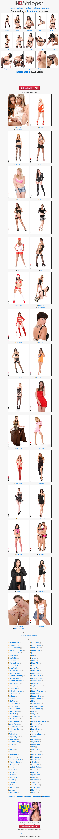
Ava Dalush (41, 342)
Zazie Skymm (14, 673)
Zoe (10, 731)
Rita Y (11, 767)
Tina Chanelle (36, 708)
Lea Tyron (13, 764)
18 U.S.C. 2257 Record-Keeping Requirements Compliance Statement (23, 833)
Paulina (34, 736)
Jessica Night (14, 683)
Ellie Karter (35, 759)
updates (20, 8)
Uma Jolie (35, 764)
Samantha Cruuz (16, 650)
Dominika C (35, 724)
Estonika (41, 127)
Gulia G (34, 668)
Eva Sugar (35, 739)
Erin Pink (12, 757)
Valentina (13, 734)
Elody (19, 270)
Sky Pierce (35, 741)
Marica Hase (14, 663)
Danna (19, 519)
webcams (37, 8)
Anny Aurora (19, 164)
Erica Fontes (41, 305)
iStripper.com (23, 71)
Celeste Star (14, 741)
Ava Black (32, 11)
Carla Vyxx (19, 342)
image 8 (29, 48)
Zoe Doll (34, 749)
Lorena (41, 413)
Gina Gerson (19, 129)
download (46, 8)
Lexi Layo (13, 792)
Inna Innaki (35, 716)
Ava (32, 655)
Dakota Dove (36, 703)
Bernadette (19, 448)
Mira (33, 747)
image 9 (40, 48)
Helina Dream (14, 708)
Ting (41, 270)
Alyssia (34, 762)
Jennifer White (15, 759)
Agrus (11, 744)
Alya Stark (13, 668)
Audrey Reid (36, 698)
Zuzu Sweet (35, 772)
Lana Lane (35, 648)
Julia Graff (13, 645)
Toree (33, 658)
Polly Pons (19, 554)
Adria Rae (13, 686)
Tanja (41, 235)
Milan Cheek (14, 642)
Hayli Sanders (14, 721)
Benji (11, 747)
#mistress (34, 635)
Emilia (33, 777)
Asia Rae (34, 726)
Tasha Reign (14, 693)
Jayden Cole (35, 653)
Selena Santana (19, 305)
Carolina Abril (41, 519)
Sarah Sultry (14, 711)
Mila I (33, 660)
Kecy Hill (12, 655)
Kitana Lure (35, 650)
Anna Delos (13, 706)
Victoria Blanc (41, 307)
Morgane (41, 626)
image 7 (18, 48)
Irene (33, 665)
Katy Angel (13, 660)
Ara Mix (34, 792)
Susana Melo (14, 752)
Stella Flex (35, 670)
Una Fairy (35, 642)
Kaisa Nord (35, 673)
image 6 (6, 48)
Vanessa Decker (19, 378)
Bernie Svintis (14, 653)
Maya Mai (35, 790)
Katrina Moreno (41, 591)
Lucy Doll (13, 739)
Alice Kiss (34, 683)
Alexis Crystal (14, 726)
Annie (11, 790)
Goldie (12, 749)
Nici (32, 688)
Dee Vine (41, 483)
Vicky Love (35, 752)
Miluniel (12, 714)
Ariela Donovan (37, 706)
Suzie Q (34, 782)
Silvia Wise (35, 663)
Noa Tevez (13, 754)
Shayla (33, 714)
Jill (10, 785)
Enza (33, 711)
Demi (11, 774)
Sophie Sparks (36, 686)
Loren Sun (35, 780)
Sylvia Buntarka (15, 691)
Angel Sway (14, 703)
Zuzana (34, 731)
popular (12, 8)
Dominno (19, 591)
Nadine (34, 769)
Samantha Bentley (19, 628)
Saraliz (19, 199)
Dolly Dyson (36, 645)
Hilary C (41, 199)
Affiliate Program (47, 833)
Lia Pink (19, 413)
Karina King (35, 744)
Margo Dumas (15, 670)
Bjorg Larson (19, 483)
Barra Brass (35, 729)
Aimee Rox (13, 665)
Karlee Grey (35, 719)
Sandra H (41, 448)
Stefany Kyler (36, 696)
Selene (12, 696)
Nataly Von (35, 787)
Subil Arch (13, 777)
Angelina (12, 698)
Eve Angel (41, 554)
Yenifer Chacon (37, 734)
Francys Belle (36, 681)
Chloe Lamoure (15, 716)
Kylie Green (35, 774)
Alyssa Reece (36, 754)
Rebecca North (15, 729)
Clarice (12, 769)
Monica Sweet (41, 556)
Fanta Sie (13, 658)
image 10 (52, 48)
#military (29, 635)
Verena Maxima (15, 681)
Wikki (11, 780)
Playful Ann (19, 235)
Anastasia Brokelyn (41, 378)
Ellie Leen (35, 757)
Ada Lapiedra (14, 648)
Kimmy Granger (37, 691)
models (28, 8)
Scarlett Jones (14, 678)
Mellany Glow (36, 678)
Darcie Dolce (36, 675)
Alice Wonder (14, 724)
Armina (12, 782)
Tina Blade (19, 127)
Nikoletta (13, 787)
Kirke (33, 701)
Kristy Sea (13, 688)
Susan (41, 164)
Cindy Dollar (36, 767)
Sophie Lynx (14, 736)
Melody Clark (14, 762)
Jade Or (34, 693)
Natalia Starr (14, 719)
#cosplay (23, 635)
